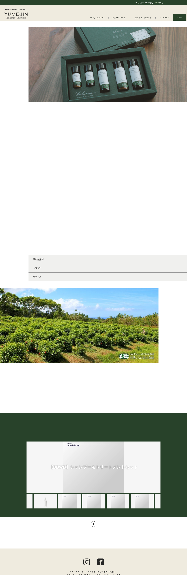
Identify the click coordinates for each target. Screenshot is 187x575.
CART (179, 17)
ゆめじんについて (97, 18)
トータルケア (82, 549)
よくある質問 (35, 541)
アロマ (79, 552)
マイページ (164, 18)
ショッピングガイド (143, 18)
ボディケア (81, 545)
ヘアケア (80, 537)
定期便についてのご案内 (149, 541)
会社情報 (33, 545)
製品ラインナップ (119, 18)
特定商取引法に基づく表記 (148, 552)
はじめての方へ (36, 537)
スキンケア (81, 541)
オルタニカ (81, 556)
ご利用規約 (155, 544)
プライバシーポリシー (150, 548)
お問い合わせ (154, 556)
